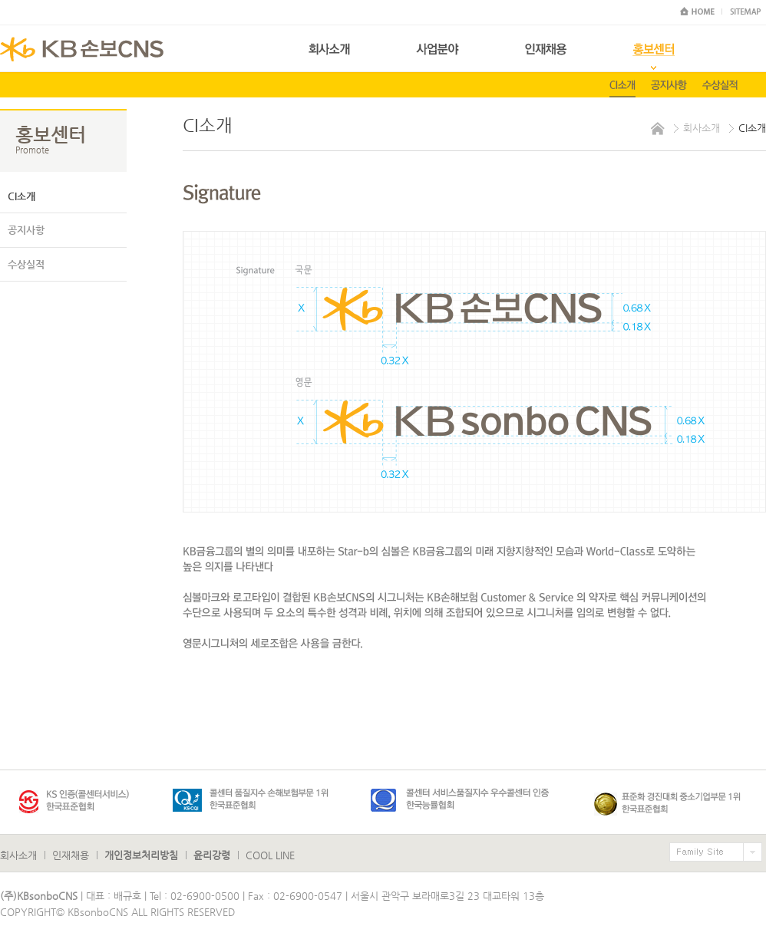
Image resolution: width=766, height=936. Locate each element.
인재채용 (70, 855)
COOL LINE (270, 855)
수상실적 (26, 264)
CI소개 (21, 196)
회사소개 (18, 855)
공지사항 (26, 230)
